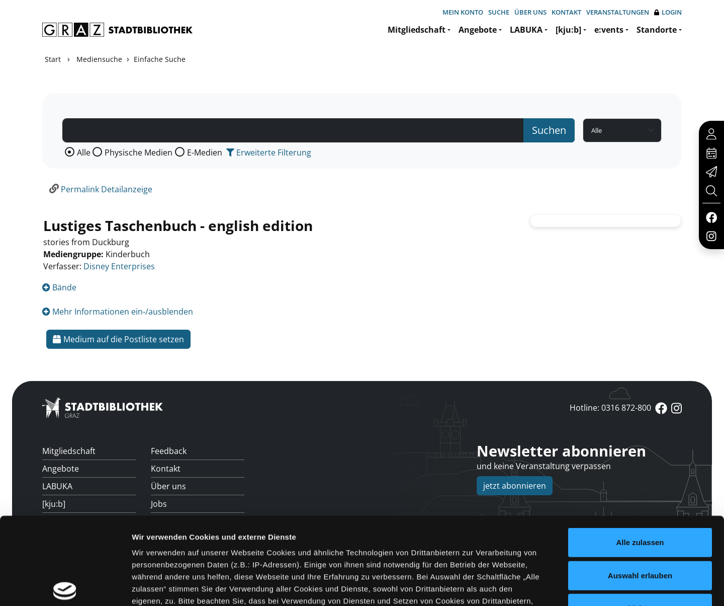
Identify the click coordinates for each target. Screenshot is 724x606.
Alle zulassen (640, 452)
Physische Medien (138, 152)
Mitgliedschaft (416, 29)
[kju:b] (568, 29)
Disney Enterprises (119, 266)
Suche (498, 12)
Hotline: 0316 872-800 (610, 407)
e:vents (608, 29)
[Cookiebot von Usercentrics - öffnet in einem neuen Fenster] (65, 586)
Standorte (657, 29)
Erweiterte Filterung (268, 152)
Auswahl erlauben (640, 485)
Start (53, 59)
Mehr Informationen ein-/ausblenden (117, 311)
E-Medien (204, 152)
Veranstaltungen (617, 12)
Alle (83, 152)
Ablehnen (640, 518)
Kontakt (566, 12)
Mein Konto (462, 12)
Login (668, 12)
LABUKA (526, 29)
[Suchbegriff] (293, 130)
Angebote (478, 29)
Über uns (530, 12)
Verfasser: (62, 266)
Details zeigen (534, 586)
